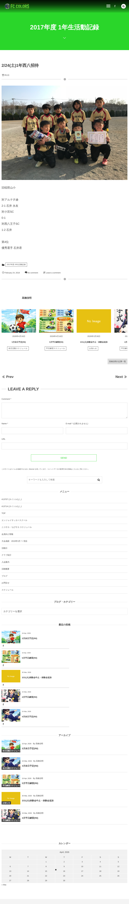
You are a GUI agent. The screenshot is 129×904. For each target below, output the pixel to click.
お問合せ (5, 583)
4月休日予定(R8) (29, 677)
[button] (123, 6)
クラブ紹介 (6, 555)
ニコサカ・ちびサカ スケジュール (17, 527)
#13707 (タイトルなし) (12, 499)
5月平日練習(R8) (56, 343)
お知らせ (93, 350)
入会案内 (5, 562)
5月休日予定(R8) (19, 343)
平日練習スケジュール (55, 350)
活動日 (4, 548)
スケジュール (7, 590)
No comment (33, 273)
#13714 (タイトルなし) (12, 506)
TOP (3, 513)
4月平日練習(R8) (92, 658)
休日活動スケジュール (18, 350)
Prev (8, 377)
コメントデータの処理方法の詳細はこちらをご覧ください (67, 469)
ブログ (5, 576)
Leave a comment (53, 273)
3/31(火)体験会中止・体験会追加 (93, 343)
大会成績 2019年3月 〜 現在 (14, 541)
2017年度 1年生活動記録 (16, 265)
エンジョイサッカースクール (14, 520)
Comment (6, 399)
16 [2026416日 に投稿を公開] (64, 832)
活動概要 (5, 569)
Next (121, 377)
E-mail (68, 424)
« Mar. (4, 846)
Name (4, 424)
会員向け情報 (7, 534)
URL (3, 439)
